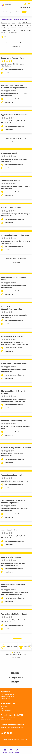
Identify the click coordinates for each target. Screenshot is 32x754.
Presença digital (6, 710)
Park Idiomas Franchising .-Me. (13, 420)
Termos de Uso (5, 698)
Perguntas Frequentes (7, 696)
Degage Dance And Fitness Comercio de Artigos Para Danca (14, 86)
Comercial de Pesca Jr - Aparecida (15, 235)
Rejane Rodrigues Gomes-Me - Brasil (13, 278)
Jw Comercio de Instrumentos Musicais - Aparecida (13, 501)
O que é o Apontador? (7, 694)
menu (5, 751)
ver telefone (9, 73)
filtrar (11, 751)
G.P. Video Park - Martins (11, 208)
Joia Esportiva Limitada (10, 180)
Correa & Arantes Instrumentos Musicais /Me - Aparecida (13, 308)
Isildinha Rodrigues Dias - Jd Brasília (16, 448)
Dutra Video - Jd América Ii (12, 336)
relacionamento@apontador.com (12, 727)
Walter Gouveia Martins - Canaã (14, 614)
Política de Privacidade (8, 718)
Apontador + (5, 706)
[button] (12, 652)
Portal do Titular (5, 720)
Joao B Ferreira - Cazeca (11, 557)
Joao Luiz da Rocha (9, 530)
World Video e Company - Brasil (14, 364)
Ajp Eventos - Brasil (9, 153)
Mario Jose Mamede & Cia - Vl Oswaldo (13, 392)
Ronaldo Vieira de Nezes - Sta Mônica (13, 585)
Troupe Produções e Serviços (12, 475)
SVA (2, 708)
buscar (17, 751)
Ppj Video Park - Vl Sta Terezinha (14, 115)
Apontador (6, 12)
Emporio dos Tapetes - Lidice (12, 58)
